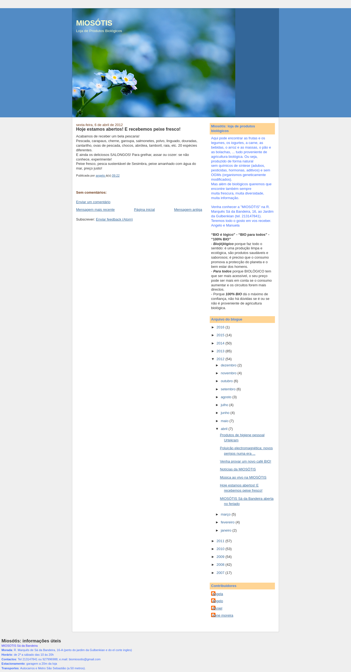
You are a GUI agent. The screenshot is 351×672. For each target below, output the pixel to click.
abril (224, 429)
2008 (221, 565)
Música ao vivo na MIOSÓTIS (243, 477)
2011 (221, 541)
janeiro (227, 530)
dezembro (229, 365)
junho (225, 413)
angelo (217, 601)
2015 (221, 335)
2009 (221, 557)
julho (225, 405)
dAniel (217, 608)
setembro (229, 389)
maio (225, 421)
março (226, 514)
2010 (221, 549)
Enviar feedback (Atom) (114, 219)
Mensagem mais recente (95, 210)
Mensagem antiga (188, 210)
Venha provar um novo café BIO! (245, 461)
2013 (221, 351)
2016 (221, 327)
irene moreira (222, 615)
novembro (229, 373)
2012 (221, 359)
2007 (221, 573)
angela (217, 594)
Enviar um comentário (93, 202)
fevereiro (228, 522)
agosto (227, 397)
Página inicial (144, 210)
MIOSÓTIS (94, 23)
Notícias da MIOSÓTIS (238, 469)
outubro (227, 381)
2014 (221, 343)
